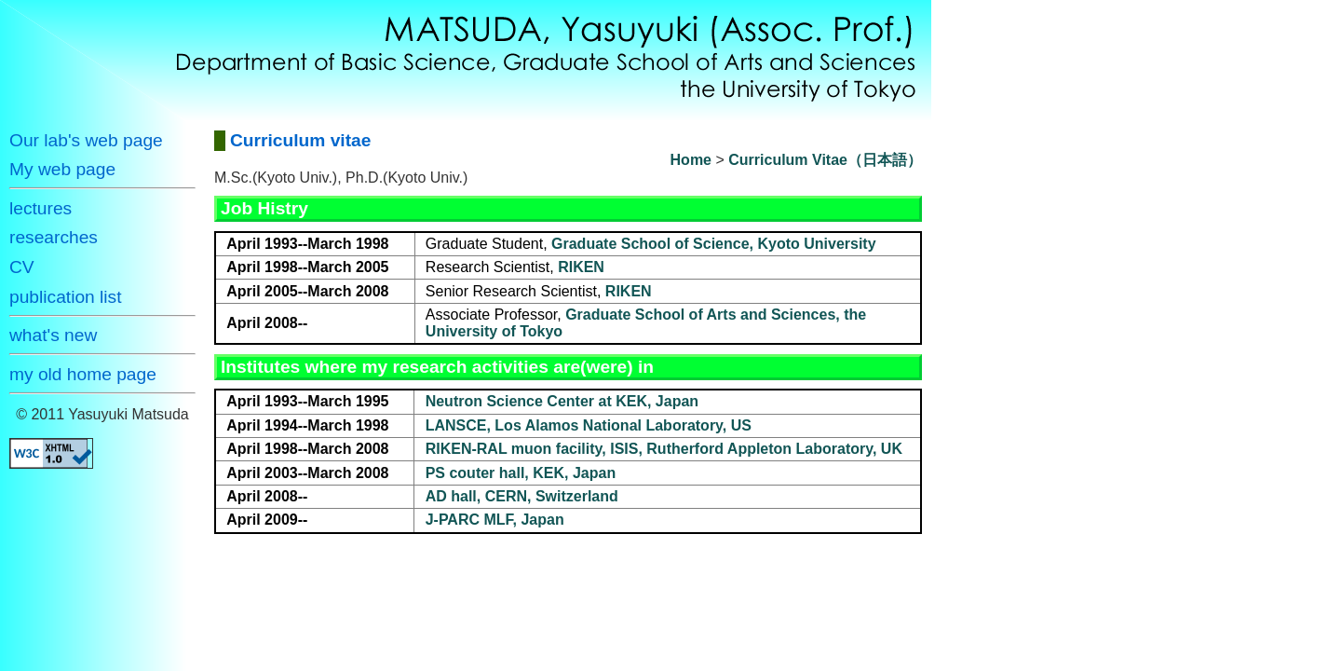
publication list (65, 297)
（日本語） (884, 160)
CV (21, 267)
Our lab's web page (86, 140)
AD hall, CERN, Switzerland (522, 496)
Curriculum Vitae (787, 160)
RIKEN (581, 267)
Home (690, 160)
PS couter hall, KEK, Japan (521, 473)
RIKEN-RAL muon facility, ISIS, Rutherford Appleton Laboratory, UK (664, 449)
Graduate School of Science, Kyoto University (713, 244)
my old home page (82, 374)
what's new (53, 335)
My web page (62, 169)
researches (53, 237)
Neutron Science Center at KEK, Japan (562, 401)
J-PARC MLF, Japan (495, 519)
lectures (40, 208)
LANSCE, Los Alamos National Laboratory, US (589, 425)
